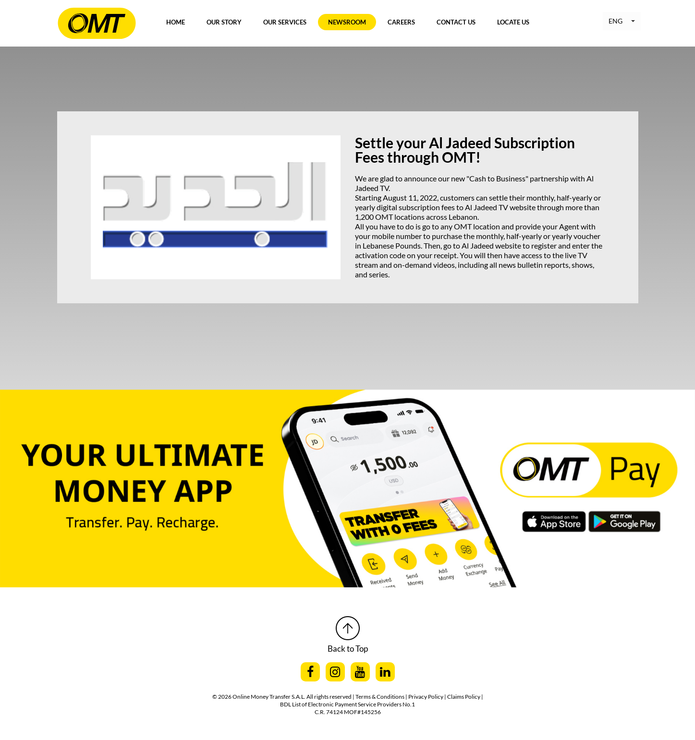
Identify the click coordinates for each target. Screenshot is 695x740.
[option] (347, 464)
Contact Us (456, 22)
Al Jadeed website (491, 245)
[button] (622, 21)
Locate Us (513, 22)
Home (175, 22)
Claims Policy (464, 696)
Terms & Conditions (380, 696)
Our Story (224, 22)
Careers (401, 22)
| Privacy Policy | (426, 696)
